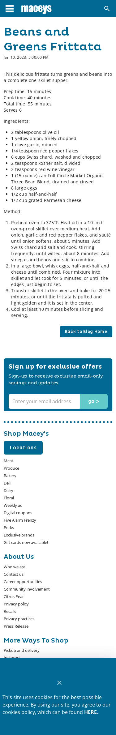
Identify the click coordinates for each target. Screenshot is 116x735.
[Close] (59, 683)
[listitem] (14, 566)
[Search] (107, 8)
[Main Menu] (10, 8)
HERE (90, 712)
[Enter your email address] (57, 401)
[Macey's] (36, 8)
